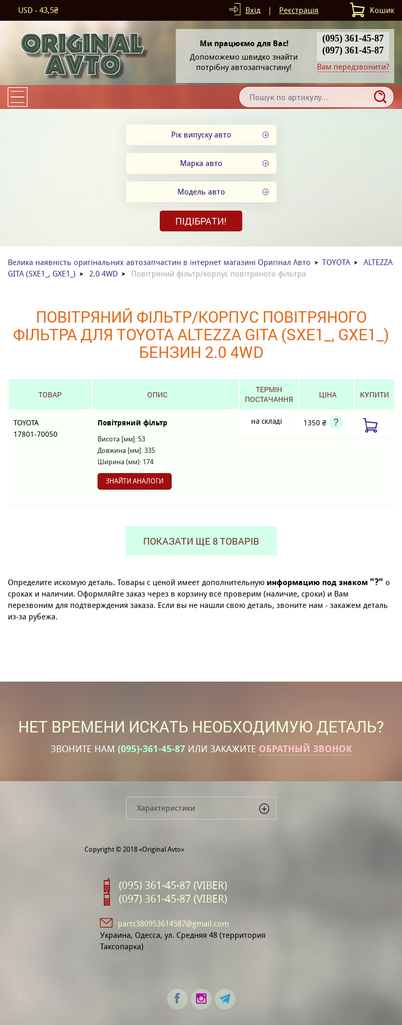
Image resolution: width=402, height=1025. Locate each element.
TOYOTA (336, 262)
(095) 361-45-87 (352, 38)
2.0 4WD (103, 274)
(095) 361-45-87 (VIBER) (173, 885)
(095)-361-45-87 (151, 749)
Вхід (252, 10)
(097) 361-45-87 (352, 50)
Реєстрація (298, 10)
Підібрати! (201, 221)
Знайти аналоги (134, 481)
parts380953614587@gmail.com (173, 924)
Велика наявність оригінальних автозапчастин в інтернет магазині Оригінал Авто (159, 262)
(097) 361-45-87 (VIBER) (173, 899)
